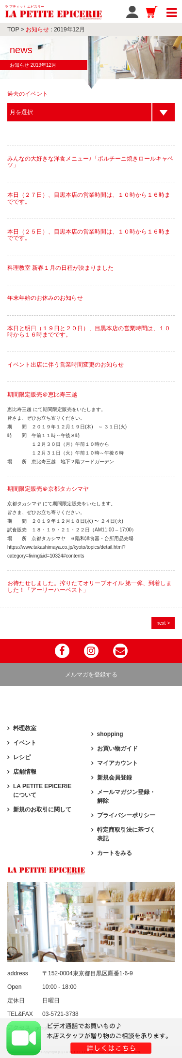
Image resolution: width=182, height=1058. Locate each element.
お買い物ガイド (117, 748)
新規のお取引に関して (42, 809)
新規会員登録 (114, 777)
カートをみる (114, 853)
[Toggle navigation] (171, 11)
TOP (13, 29)
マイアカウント (117, 763)
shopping (110, 734)
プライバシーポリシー (126, 815)
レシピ (22, 757)
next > (163, 623)
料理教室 (24, 728)
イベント (24, 742)
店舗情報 (24, 771)
